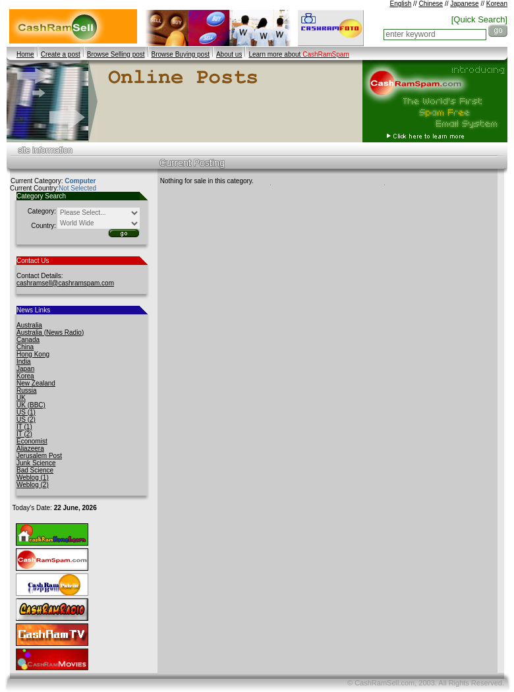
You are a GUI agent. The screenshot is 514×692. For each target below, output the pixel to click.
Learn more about (298, 54)
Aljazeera (30, 448)
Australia (29, 325)
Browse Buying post (181, 54)
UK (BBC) (30, 405)
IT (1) (24, 426)
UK (21, 397)
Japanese (464, 3)
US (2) (26, 419)
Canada (28, 339)
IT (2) (24, 434)
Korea (25, 376)
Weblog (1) (32, 477)
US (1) (26, 412)
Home (25, 54)
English (400, 3)
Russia (26, 390)
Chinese (430, 3)
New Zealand (35, 383)
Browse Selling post (116, 54)
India (23, 361)
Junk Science (35, 463)
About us (229, 54)
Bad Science (34, 470)
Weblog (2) (32, 484)
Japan (25, 368)
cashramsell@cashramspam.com (65, 283)
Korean (496, 3)
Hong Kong (32, 354)
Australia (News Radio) (50, 332)
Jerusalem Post (39, 455)
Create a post (60, 54)
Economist (31, 441)
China (25, 347)
